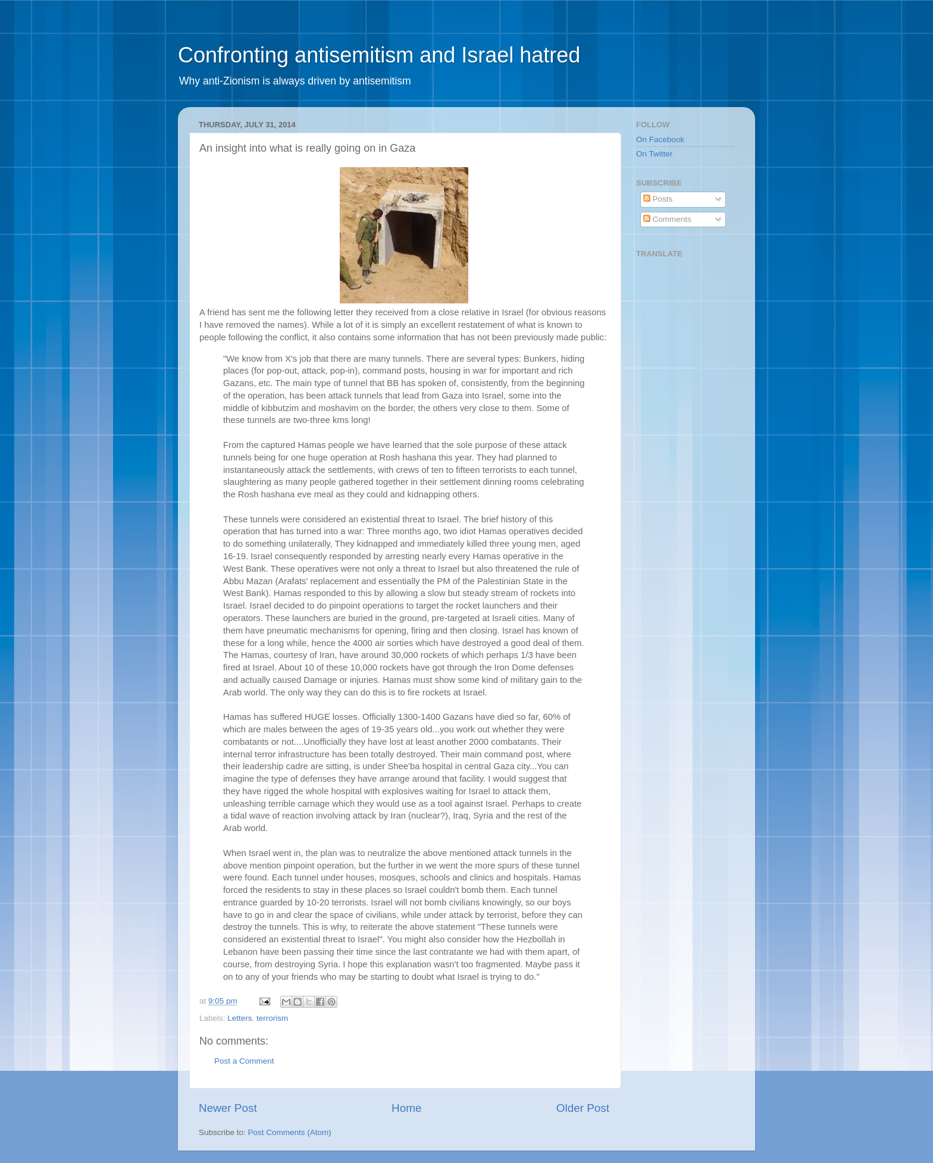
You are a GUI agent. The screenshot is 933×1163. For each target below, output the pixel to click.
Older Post (582, 1108)
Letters (239, 1018)
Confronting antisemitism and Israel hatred (379, 55)
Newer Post (228, 1108)
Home (406, 1108)
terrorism (272, 1018)
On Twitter (654, 153)
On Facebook (660, 139)
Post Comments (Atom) (289, 1132)
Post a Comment (244, 1061)
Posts (658, 199)
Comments (667, 219)
